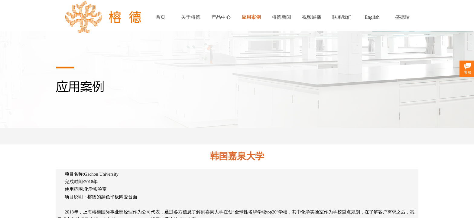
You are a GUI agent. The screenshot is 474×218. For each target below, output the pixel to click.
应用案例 (251, 17)
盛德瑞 (402, 17)
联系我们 (342, 17)
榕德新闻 (281, 17)
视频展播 (311, 17)
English (372, 17)
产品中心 (221, 17)
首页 (160, 17)
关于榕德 (190, 17)
